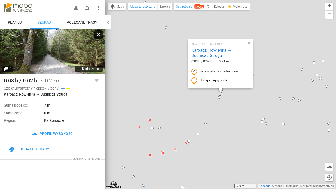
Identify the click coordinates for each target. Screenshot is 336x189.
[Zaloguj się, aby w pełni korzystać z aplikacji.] (97, 80)
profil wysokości (52, 133)
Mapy (117, 7)
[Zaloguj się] (76, 8)
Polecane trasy (82, 22)
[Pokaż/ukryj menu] (98, 8)
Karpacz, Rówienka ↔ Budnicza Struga (211, 53)
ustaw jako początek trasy (215, 71)
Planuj (15, 22)
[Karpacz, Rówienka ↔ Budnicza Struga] (52, 51)
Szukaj (44, 22)
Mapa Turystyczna (286, 186)
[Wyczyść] (98, 34)
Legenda (264, 186)
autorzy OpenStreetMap (318, 186)
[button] (123, 167)
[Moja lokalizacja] (329, 177)
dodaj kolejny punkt (209, 80)
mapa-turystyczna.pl (18, 7)
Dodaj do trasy (28, 149)
